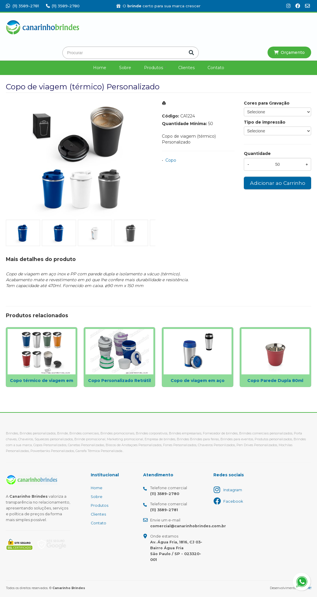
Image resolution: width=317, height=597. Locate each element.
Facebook (233, 501)
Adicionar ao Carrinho (277, 183)
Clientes (186, 67)
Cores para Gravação (266, 103)
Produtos (153, 67)
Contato (216, 67)
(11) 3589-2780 (63, 6)
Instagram (232, 490)
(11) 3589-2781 (22, 6)
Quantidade (257, 153)
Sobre (125, 67)
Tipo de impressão (264, 122)
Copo (170, 160)
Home (99, 67)
